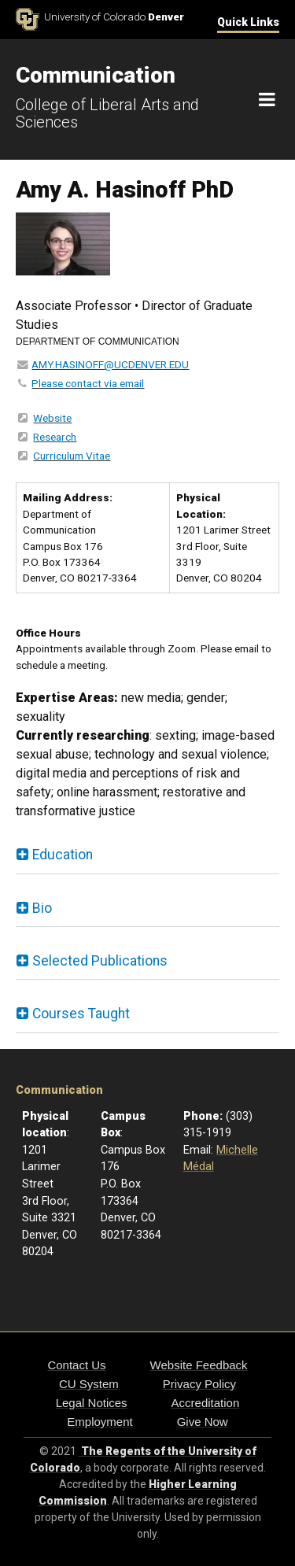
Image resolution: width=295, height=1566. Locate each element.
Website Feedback (199, 1365)
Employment (99, 1421)
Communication (59, 1090)
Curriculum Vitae (71, 455)
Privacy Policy (199, 1384)
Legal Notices (91, 1402)
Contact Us (76, 1365)
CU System (89, 1384)
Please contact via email (87, 383)
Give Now (202, 1421)
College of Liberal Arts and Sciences (107, 113)
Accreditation (205, 1402)
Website (52, 418)
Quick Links (248, 22)
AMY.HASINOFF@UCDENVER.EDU (110, 364)
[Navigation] (267, 100)
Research (54, 436)
